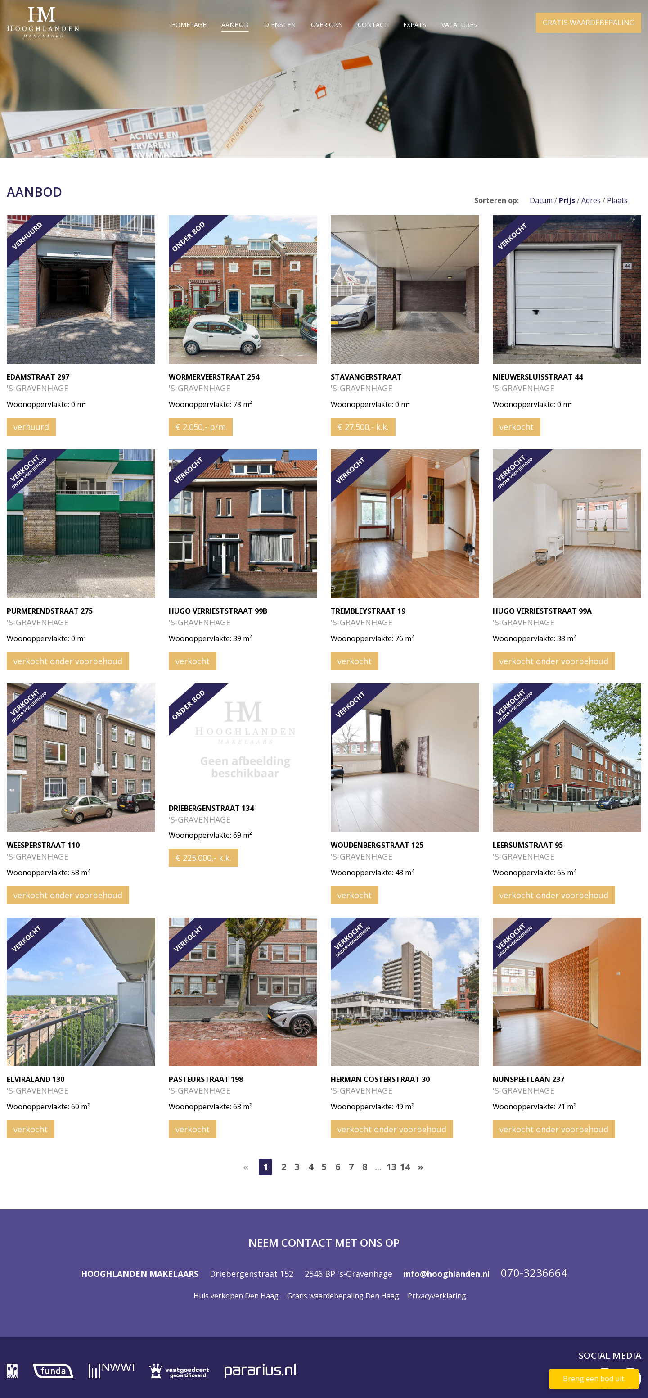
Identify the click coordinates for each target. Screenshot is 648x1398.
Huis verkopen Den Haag (236, 1296)
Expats (414, 24)
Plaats (617, 200)
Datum (541, 200)
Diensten (280, 24)
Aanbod (235, 24)
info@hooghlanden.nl (447, 1273)
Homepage (188, 24)
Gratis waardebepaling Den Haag (343, 1296)
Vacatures (459, 24)
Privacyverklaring (437, 1296)
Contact (373, 24)
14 (405, 1167)
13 (391, 1167)
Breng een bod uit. (594, 1379)
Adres (591, 200)
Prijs (567, 200)
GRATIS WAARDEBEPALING (588, 26)
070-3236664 (534, 1272)
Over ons (326, 24)
